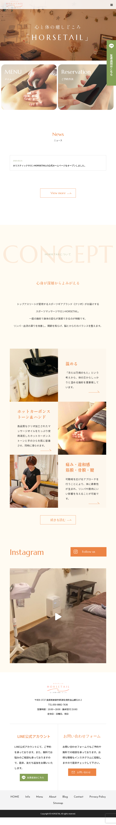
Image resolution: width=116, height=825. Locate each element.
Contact (78, 796)
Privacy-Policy (97, 796)
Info (27, 796)
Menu (39, 796)
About (52, 796)
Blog (65, 796)
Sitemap (58, 803)
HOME (14, 796)
